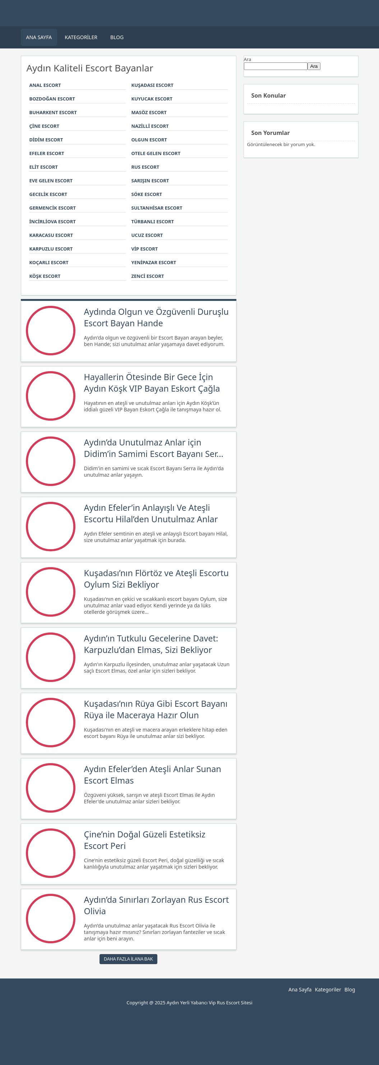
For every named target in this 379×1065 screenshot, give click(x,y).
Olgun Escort (149, 139)
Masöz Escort (149, 112)
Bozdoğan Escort (52, 98)
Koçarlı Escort (49, 262)
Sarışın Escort (150, 180)
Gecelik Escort (48, 194)
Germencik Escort (52, 208)
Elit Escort (43, 167)
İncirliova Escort (52, 221)
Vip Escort (144, 249)
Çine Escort (44, 126)
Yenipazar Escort (153, 262)
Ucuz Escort (147, 235)
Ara (247, 59)
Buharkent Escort (53, 112)
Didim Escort (46, 139)
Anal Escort (45, 85)
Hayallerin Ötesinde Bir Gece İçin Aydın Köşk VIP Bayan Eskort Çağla (152, 382)
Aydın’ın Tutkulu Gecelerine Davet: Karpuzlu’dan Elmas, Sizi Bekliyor (151, 643)
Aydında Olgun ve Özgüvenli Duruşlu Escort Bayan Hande (156, 317)
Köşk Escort (45, 276)
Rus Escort (145, 167)
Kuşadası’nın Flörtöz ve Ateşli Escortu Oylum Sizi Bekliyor (156, 578)
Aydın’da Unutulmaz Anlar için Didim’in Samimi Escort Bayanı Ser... (153, 447)
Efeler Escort (46, 153)
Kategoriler (81, 37)
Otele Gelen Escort (156, 153)
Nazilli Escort (150, 126)
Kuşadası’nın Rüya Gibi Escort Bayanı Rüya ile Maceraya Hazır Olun (156, 709)
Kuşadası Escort (152, 85)
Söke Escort (146, 194)
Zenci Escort (147, 276)
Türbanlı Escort (152, 221)
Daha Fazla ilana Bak (128, 959)
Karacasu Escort (51, 235)
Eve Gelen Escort (51, 180)
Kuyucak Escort (152, 98)
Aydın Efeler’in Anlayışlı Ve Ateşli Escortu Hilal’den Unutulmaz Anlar (151, 513)
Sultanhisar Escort (156, 208)
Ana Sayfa (39, 37)
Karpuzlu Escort (51, 249)
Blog (117, 37)
